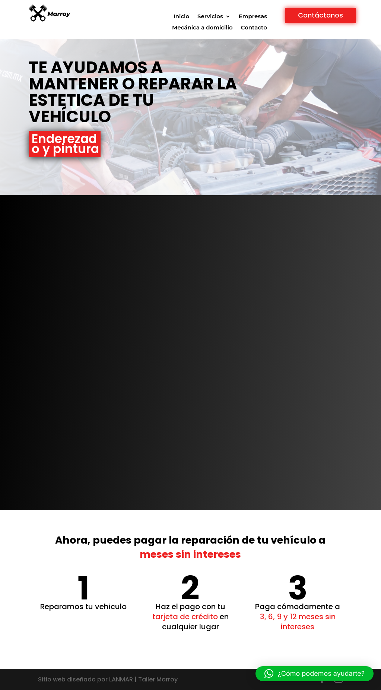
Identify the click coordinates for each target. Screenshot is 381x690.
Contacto (254, 28)
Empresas (253, 17)
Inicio (181, 17)
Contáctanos (320, 15)
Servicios (210, 17)
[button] (314, 673)
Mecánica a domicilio (202, 28)
